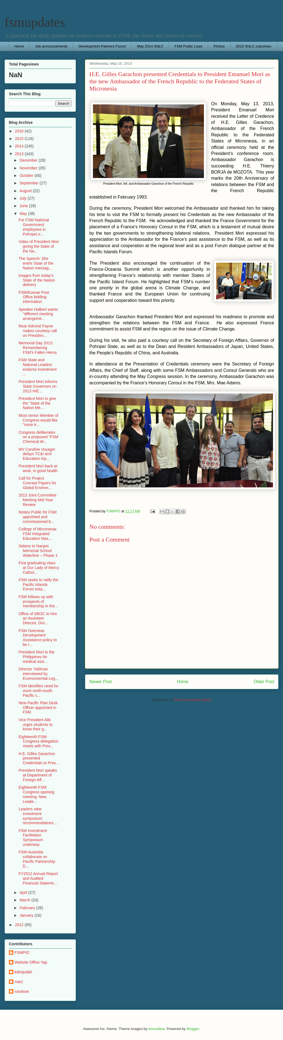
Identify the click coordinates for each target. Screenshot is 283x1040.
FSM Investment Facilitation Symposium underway (33, 837)
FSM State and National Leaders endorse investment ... (38, 367)
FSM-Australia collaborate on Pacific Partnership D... (37, 859)
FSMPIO (21, 952)
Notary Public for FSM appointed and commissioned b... (38, 517)
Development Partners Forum (102, 46)
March (25, 900)
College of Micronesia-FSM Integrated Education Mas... (38, 534)
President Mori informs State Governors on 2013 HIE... (38, 386)
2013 (20, 154)
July (23, 198)
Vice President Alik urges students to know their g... (35, 724)
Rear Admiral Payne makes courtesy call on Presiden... (38, 331)
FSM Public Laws (188, 46)
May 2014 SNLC (150, 46)
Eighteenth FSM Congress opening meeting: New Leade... (36, 794)
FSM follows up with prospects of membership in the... (38, 601)
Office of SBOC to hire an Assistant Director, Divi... (38, 618)
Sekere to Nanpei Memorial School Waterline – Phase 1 (38, 551)
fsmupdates (34, 22)
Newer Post (100, 681)
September (29, 183)
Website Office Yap (30, 962)
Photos (219, 46)
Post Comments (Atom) (192, 700)
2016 (20, 131)
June (24, 206)
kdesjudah (23, 972)
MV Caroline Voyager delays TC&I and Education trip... (37, 454)
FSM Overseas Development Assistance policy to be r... (38, 637)
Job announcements (51, 46)
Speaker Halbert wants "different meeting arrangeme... (38, 314)
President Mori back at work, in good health (38, 468)
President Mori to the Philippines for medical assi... (36, 657)
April (23, 892)
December (28, 160)
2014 (20, 146)
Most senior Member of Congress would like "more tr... (38, 420)
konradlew (156, 1029)
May (23, 213)
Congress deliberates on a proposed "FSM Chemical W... (38, 437)
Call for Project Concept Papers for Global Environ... (37, 483)
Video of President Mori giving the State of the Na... (39, 246)
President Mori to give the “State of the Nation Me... (37, 403)
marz (18, 981)
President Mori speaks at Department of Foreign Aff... (38, 775)
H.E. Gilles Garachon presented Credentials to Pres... (39, 758)
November (28, 168)
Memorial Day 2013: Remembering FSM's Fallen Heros (38, 348)
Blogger (193, 1029)
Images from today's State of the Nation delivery (37, 280)
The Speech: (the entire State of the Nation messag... (36, 263)
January (26, 915)
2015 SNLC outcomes (253, 46)
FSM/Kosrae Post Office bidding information (34, 297)
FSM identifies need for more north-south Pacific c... (39, 691)
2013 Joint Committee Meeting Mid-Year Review (37, 500)
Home (19, 46)
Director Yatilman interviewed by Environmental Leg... (38, 674)
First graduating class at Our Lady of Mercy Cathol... (39, 568)
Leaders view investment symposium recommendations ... (38, 816)
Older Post (264, 681)
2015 (20, 138)
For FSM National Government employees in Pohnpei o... (34, 227)
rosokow (21, 991)
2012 (20, 925)
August (25, 191)
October (26, 175)
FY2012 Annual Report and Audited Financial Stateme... (38, 878)
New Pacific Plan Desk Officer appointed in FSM (38, 708)
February (27, 908)
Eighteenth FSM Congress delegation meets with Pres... (38, 741)
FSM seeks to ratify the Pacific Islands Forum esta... (38, 585)
